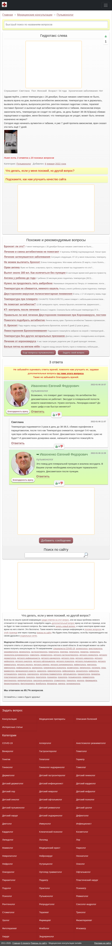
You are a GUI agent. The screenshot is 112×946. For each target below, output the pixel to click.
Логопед (43, 839)
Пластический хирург (87, 880)
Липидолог (7, 839)
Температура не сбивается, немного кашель (31, 288)
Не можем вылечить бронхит (22, 262)
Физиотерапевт (84, 920)
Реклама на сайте (102, 943)
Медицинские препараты (52, 719)
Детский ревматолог (49, 807)
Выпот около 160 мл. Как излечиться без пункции (35, 272)
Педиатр (43, 880)
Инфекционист (84, 823)
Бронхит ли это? (14, 246)
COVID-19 (7, 743)
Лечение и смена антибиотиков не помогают (31, 251)
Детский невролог (48, 791)
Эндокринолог (46, 936)
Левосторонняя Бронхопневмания (25, 330)
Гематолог (81, 751)
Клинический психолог (51, 832)
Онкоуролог (8, 872)
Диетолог (7, 823)
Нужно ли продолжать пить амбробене (28, 283)
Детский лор (8, 791)
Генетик (6, 759)
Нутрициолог (46, 864)
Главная (7, 14)
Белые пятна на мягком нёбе (22, 346)
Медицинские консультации (34, 14)
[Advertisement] (53, 64)
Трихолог (81, 912)
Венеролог (7, 751)
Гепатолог (44, 759)
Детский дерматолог (12, 783)
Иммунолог (45, 823)
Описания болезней (86, 719)
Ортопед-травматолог (50, 872)
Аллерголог (45, 743)
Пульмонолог (65, 14)
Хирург (5, 936)
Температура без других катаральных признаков (34, 336)
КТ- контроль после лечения (21, 309)
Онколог (80, 864)
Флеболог (44, 928)
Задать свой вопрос (73, 352)
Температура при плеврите (21, 299)
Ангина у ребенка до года (20, 278)
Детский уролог (84, 807)
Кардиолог (7, 832)
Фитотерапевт (9, 928)
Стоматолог (8, 912)
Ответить (37, 411)
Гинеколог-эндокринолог (52, 767)
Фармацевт (45, 920)
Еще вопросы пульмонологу (38, 352)
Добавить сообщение (56, 540)
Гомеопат (81, 767)
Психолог (7, 896)
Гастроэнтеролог (48, 751)
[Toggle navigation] (105, 5)
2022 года (60, 163)
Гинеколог (7, 767)
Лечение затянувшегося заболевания (27, 257)
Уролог (5, 920)
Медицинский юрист (49, 848)
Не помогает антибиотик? (20, 304)
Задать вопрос (12, 710)
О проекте (25, 943)
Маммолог (7, 848)
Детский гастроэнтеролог (52, 775)
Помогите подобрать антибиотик (24, 320)
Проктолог (44, 888)
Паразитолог (8, 880)
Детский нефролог (85, 791)
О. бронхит (11, 325)
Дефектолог (82, 815)
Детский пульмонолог (13, 807)
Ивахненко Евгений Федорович (55, 386)
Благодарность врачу (18, 411)
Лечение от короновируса (20, 341)
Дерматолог (8, 775)
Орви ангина (12, 267)
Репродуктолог (47, 904)
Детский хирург (10, 815)
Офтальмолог (83, 872)
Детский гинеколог (85, 775)
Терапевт (44, 912)
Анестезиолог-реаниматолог (91, 743)
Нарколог (81, 848)
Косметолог (82, 832)
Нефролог (7, 864)
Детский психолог (85, 799)
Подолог (6, 888)
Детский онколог (10, 799)
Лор (78, 839)
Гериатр (80, 759)
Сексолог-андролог (86, 904)
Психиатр (81, 888)
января (51, 163)
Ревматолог (82, 896)
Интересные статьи (12, 727)
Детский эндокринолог (51, 815)
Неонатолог (82, 856)
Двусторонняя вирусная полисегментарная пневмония (38, 293)
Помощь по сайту (39, 943)
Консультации (9, 719)
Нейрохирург (46, 856)
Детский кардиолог (86, 783)
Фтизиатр (81, 928)
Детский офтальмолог (50, 799)
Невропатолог (9, 856)
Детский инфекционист (51, 783)
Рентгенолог (8, 904)
